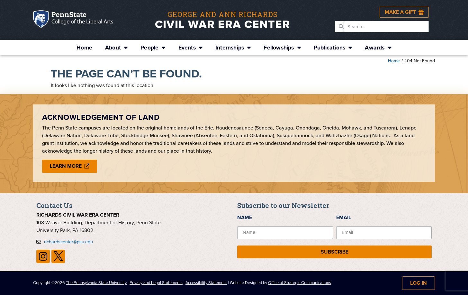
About (116, 47)
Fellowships (282, 47)
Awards (378, 47)
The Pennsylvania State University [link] (96, 283)
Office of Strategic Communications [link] (299, 283)
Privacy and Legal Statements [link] (156, 283)
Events (190, 47)
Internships (233, 47)
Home (84, 47)
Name (244, 217)
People (152, 47)
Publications (333, 47)
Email (343, 217)
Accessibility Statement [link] (206, 283)
